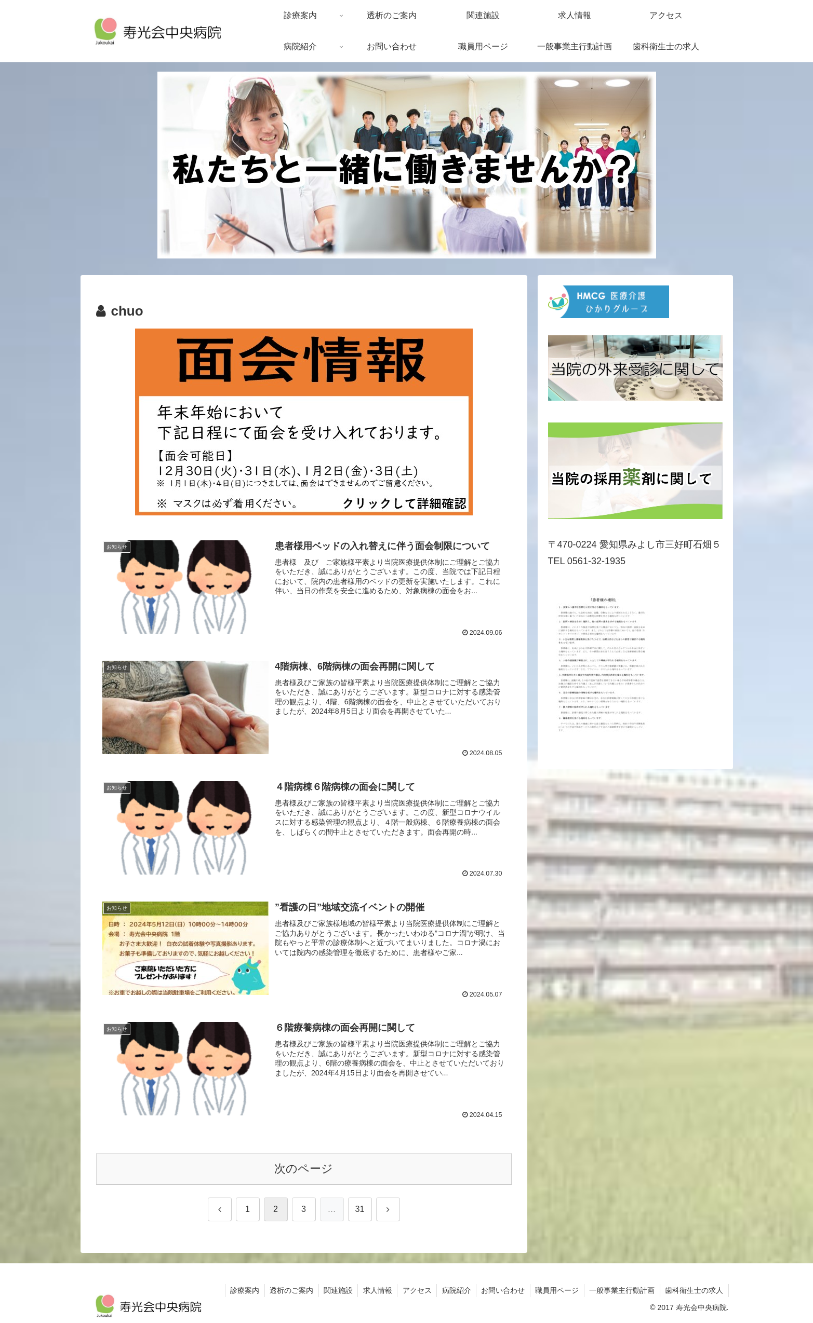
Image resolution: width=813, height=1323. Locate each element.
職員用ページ (556, 1290)
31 (360, 1209)
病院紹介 (454, 1290)
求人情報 (374, 1290)
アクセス (414, 1290)
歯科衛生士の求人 (694, 1290)
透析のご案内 (287, 1290)
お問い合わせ (501, 1290)
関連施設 (334, 1290)
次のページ (303, 1169)
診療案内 (239, 1290)
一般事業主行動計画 (621, 1290)
